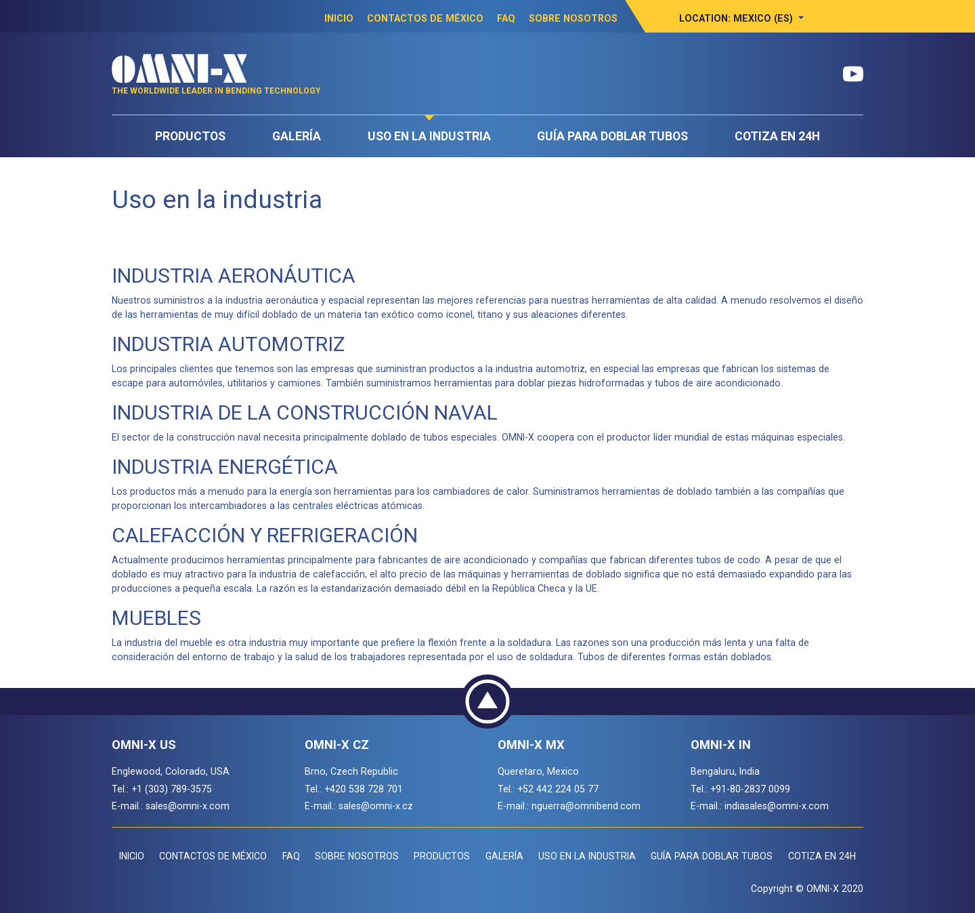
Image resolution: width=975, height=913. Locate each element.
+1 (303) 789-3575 (171, 789)
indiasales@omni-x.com (776, 805)
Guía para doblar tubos (612, 136)
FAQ (506, 18)
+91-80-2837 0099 (750, 789)
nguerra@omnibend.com (586, 805)
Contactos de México (425, 18)
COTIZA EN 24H (777, 136)
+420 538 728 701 (363, 789)
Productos (190, 136)
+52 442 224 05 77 (558, 789)
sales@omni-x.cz (376, 805)
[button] (741, 18)
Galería (296, 136)
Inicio (338, 18)
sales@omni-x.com (188, 805)
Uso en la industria (429, 136)
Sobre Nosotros (573, 18)
